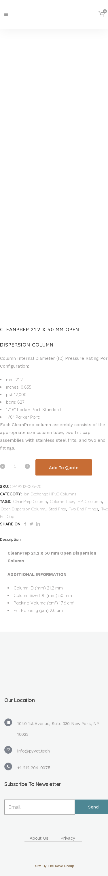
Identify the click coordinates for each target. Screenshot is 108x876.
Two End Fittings (83, 509)
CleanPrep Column (30, 501)
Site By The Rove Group (54, 866)
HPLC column (89, 501)
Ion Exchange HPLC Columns (50, 494)
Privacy (67, 838)
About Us (39, 838)
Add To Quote (63, 467)
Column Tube (62, 501)
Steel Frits (57, 509)
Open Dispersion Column (23, 509)
